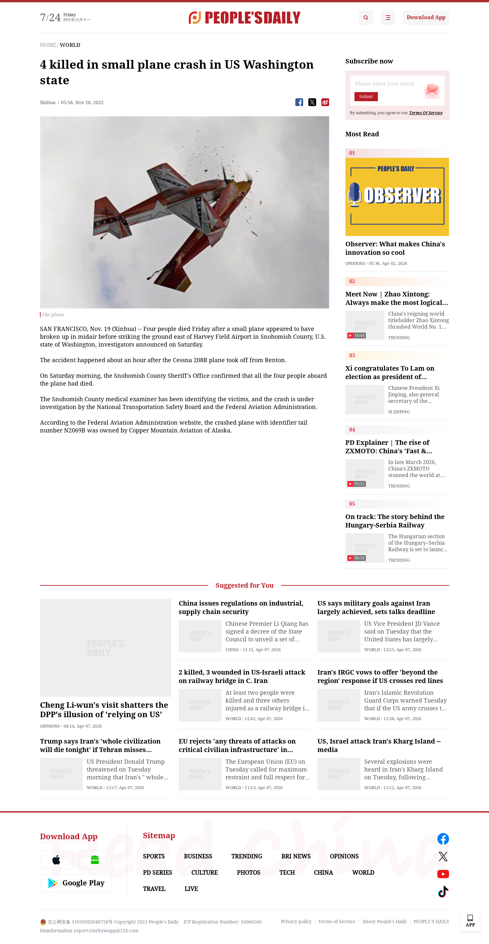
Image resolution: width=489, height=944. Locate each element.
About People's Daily (384, 921)
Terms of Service (336, 921)
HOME (48, 45)
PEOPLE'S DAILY (431, 921)
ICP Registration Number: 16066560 (223, 921)
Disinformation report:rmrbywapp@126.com (89, 930)
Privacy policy (296, 921)
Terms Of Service (426, 113)
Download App (426, 17)
